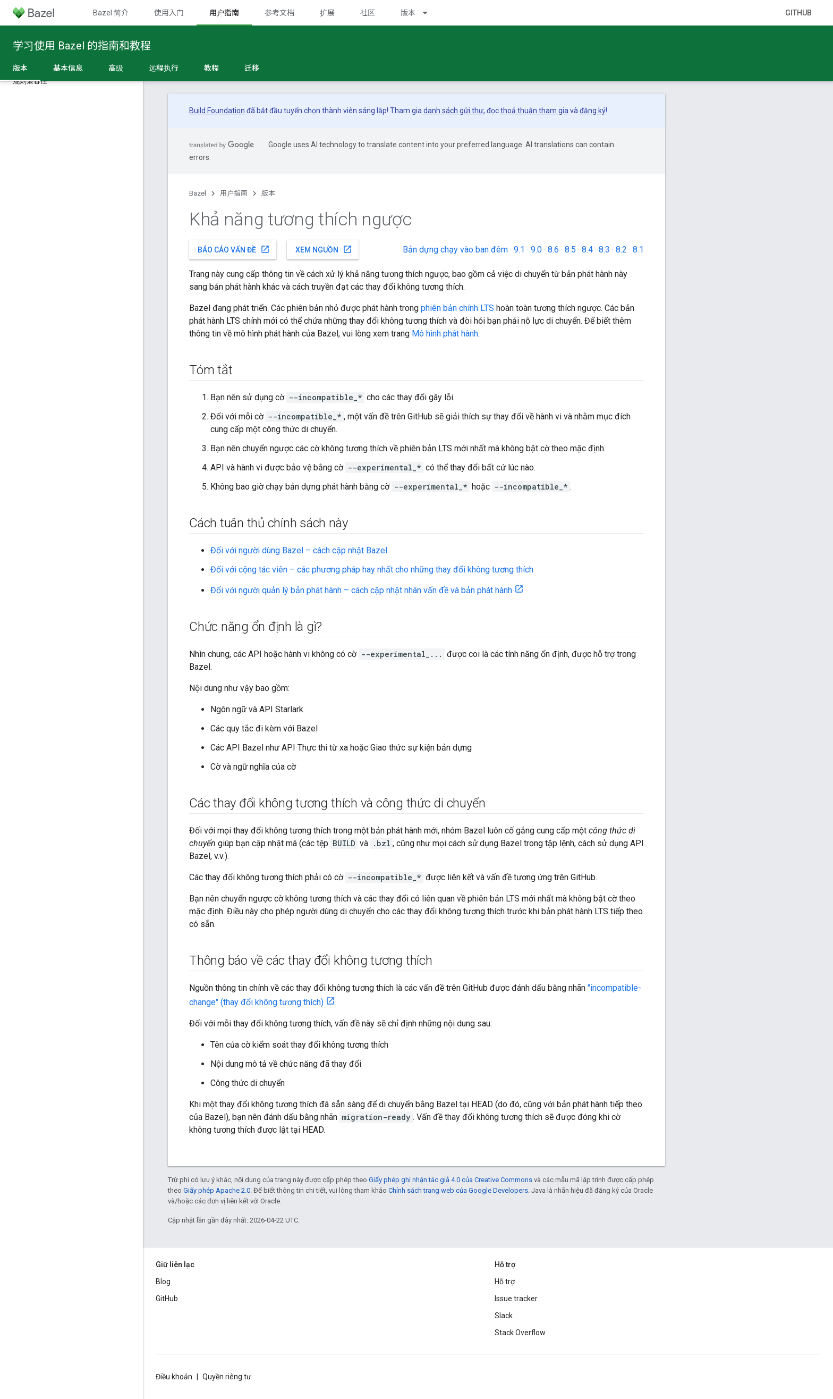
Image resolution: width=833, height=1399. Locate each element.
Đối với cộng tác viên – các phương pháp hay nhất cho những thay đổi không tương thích (371, 569)
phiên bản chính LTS (457, 308)
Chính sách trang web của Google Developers (458, 1190)
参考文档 (279, 13)
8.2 (621, 250)
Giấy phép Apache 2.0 (216, 1190)
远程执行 (163, 68)
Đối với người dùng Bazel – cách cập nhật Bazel (298, 550)
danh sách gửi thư (453, 110)
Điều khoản (174, 1376)
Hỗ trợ (505, 1281)
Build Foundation (217, 110)
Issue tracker (516, 1298)
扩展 (327, 13)
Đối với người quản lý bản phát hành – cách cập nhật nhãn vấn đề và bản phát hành (361, 590)
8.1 (638, 250)
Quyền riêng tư (226, 1376)
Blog (163, 1281)
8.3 (604, 250)
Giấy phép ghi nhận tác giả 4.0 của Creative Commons (450, 1180)
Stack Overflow (520, 1332)
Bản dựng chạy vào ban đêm (455, 250)
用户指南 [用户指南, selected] (224, 13)
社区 (367, 13)
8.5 (570, 250)
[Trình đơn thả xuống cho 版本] (429, 13)
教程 (211, 68)
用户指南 (234, 193)
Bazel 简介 (111, 13)
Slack (504, 1315)
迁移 (251, 68)
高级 (115, 68)
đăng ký (593, 110)
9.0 (536, 250)
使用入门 (169, 13)
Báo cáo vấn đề (234, 249)
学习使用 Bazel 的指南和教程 (82, 45)
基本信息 (68, 68)
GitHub (798, 13)
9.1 (519, 250)
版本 (408, 13)
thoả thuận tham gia (534, 110)
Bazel (197, 193)
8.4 (587, 250)
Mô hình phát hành (445, 333)
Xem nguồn (323, 249)
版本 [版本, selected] (20, 68)
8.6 (553, 250)
